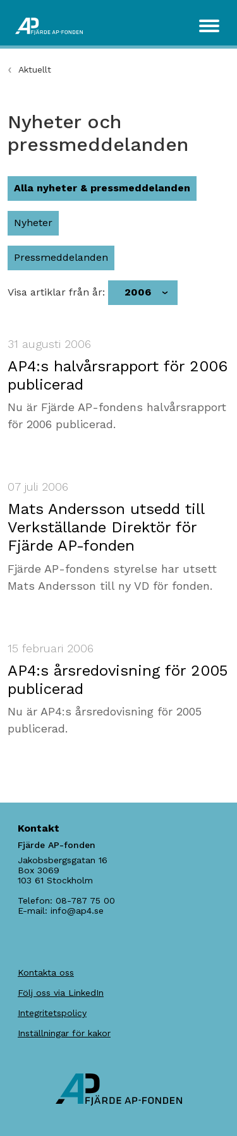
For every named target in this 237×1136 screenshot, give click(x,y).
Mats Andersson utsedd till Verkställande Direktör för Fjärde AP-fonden (106, 527)
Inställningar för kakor (64, 1033)
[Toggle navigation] (209, 26)
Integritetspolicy (52, 1013)
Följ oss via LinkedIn (61, 993)
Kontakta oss (46, 972)
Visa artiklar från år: (56, 292)
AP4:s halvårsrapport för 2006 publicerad (118, 375)
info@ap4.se (77, 911)
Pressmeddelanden (61, 257)
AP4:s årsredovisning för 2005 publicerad (118, 680)
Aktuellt (34, 69)
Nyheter (33, 223)
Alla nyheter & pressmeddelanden (102, 188)
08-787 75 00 (85, 900)
